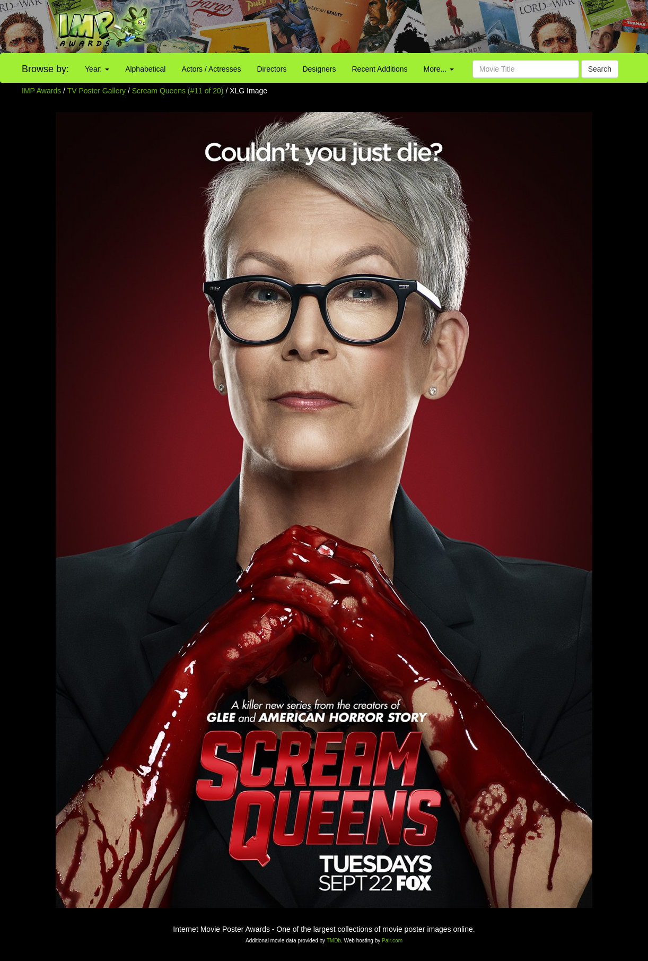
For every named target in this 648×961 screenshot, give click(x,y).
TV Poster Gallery (96, 90)
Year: (97, 69)
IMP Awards (41, 90)
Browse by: (45, 69)
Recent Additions (380, 69)
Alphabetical (145, 69)
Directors (271, 69)
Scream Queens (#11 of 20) (178, 90)
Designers (319, 69)
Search (599, 69)
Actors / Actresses (211, 69)
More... (439, 69)
